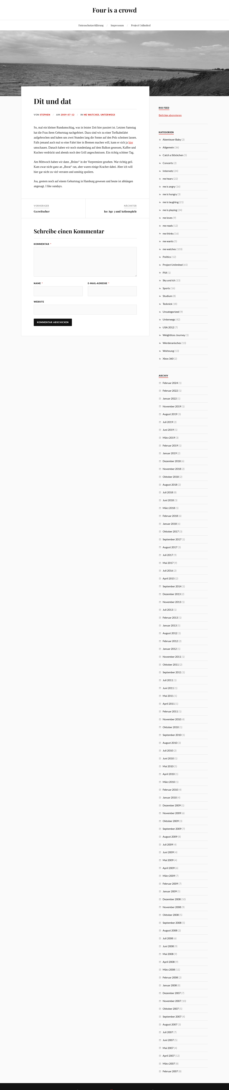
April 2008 (169, 961)
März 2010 (169, 781)
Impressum (117, 25)
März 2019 (169, 437)
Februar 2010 (170, 789)
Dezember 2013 (172, 594)
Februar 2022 (170, 390)
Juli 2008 (168, 938)
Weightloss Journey (174, 335)
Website (39, 301)
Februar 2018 (170, 515)
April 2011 (169, 703)
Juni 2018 (168, 500)
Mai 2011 (168, 695)
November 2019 (172, 406)
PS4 (165, 272)
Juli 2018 (168, 492)
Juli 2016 (168, 570)
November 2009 (172, 813)
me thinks (168, 233)
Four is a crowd (114, 10)
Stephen (45, 114)
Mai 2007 (168, 1047)
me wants (168, 241)
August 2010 (170, 742)
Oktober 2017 (171, 531)
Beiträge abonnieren (170, 115)
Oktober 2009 (171, 820)
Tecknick (167, 303)
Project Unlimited (141, 25)
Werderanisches (172, 342)
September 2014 (172, 586)
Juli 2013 (168, 609)
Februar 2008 (170, 977)
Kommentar (42, 244)
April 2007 (169, 1055)
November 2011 (172, 656)
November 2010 (172, 719)
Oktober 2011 (171, 664)
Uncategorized (171, 311)
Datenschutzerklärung (91, 25)
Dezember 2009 (172, 805)
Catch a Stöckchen (173, 155)
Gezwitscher (42, 211)
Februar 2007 (170, 1071)
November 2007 (172, 1000)
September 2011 (172, 672)
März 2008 (169, 969)
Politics (167, 256)
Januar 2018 (170, 523)
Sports (166, 288)
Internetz (168, 170)
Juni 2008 (168, 946)
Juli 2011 (168, 680)
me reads (168, 225)
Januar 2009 (170, 891)
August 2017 (170, 547)
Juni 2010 (168, 758)
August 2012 (170, 633)
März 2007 (169, 1063)
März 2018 (169, 507)
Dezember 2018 (172, 461)
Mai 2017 (168, 562)
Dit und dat (52, 101)
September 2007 (172, 1016)
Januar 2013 (170, 625)
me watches (91, 114)
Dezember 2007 (172, 993)
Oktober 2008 (171, 914)
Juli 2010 (168, 750)
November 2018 (172, 468)
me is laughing (171, 202)
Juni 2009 (168, 852)
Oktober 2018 (171, 476)
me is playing (170, 209)
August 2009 (170, 836)
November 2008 (172, 907)
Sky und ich (169, 280)
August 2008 (170, 930)
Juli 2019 (168, 421)
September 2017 (172, 539)
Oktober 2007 (171, 1008)
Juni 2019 (168, 429)
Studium (167, 295)
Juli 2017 (168, 554)
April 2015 (169, 578)
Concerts (168, 162)
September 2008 (172, 922)
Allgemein (168, 147)
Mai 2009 (168, 860)
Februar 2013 (170, 617)
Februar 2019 (170, 445)
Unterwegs (108, 114)
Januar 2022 (170, 398)
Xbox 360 (168, 358)
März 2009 (169, 875)
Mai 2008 (168, 953)
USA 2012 (168, 327)
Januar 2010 (170, 797)
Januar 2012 (170, 648)
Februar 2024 (170, 382)
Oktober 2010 (171, 727)
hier (130, 142)
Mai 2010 (168, 766)
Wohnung (168, 350)
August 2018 (170, 484)
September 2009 (172, 828)
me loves (167, 217)
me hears (168, 178)
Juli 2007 (168, 1032)
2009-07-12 (68, 114)
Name (38, 283)
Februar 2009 (170, 883)
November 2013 (172, 601)
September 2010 (172, 734)
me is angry (169, 186)
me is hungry (170, 194)
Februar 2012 (170, 641)
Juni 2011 (168, 688)
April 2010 (169, 773)
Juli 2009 (168, 844)
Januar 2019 (170, 453)
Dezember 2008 (172, 899)
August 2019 (170, 414)
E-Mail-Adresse (98, 283)
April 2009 (169, 867)
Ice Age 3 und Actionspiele (120, 211)
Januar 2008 (170, 985)
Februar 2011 (170, 711)
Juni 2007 (168, 1040)
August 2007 (170, 1024)
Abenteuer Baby (172, 139)
